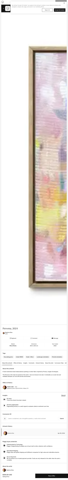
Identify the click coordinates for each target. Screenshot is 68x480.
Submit (62, 418)
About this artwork (7, 363)
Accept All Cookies (60, 10)
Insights (25, 363)
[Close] (64, 3)
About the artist (49, 363)
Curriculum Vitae (59, 363)
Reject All (47, 10)
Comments (31, 363)
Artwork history (40, 363)
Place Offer (51, 476)
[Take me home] (2, 2)
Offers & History (18, 363)
